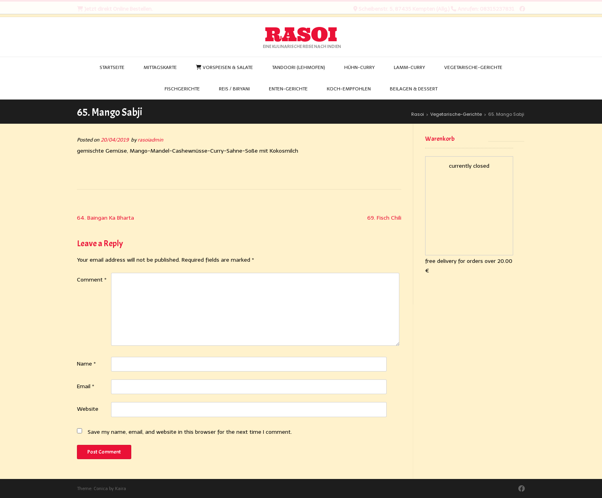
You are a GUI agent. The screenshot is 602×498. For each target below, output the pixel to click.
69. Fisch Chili (384, 218)
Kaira (120, 488)
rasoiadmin (150, 140)
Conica (101, 488)
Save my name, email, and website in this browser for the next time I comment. (190, 432)
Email (85, 386)
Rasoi (301, 34)
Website (87, 409)
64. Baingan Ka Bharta (105, 218)
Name (86, 363)
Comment (92, 279)
